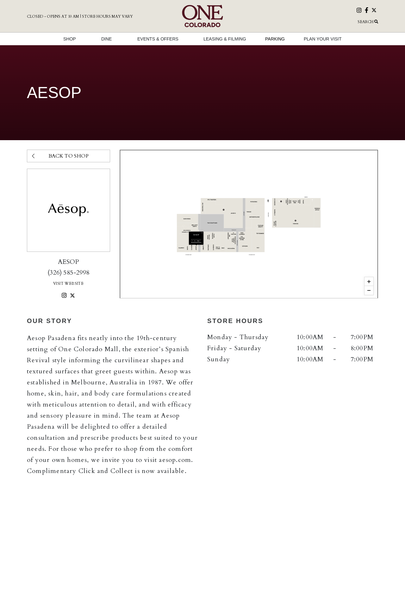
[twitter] (72, 295)
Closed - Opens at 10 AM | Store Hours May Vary (80, 16)
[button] (322, 22)
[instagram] (64, 295)
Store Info (249, 231)
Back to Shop (60, 155)
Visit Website (68, 283)
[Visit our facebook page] (366, 11)
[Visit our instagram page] (359, 11)
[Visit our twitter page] (374, 11)
